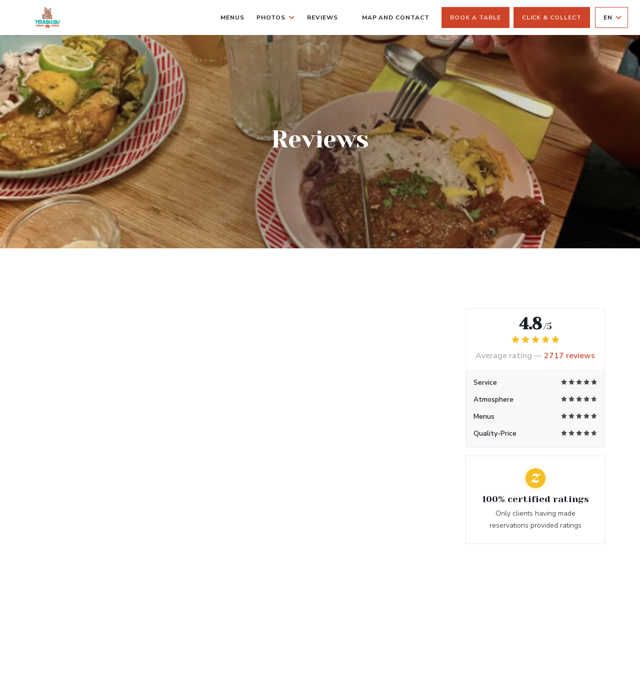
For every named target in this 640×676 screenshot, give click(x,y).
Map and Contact (396, 17)
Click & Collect (552, 17)
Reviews (322, 17)
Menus (232, 17)
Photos (275, 17)
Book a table (475, 17)
